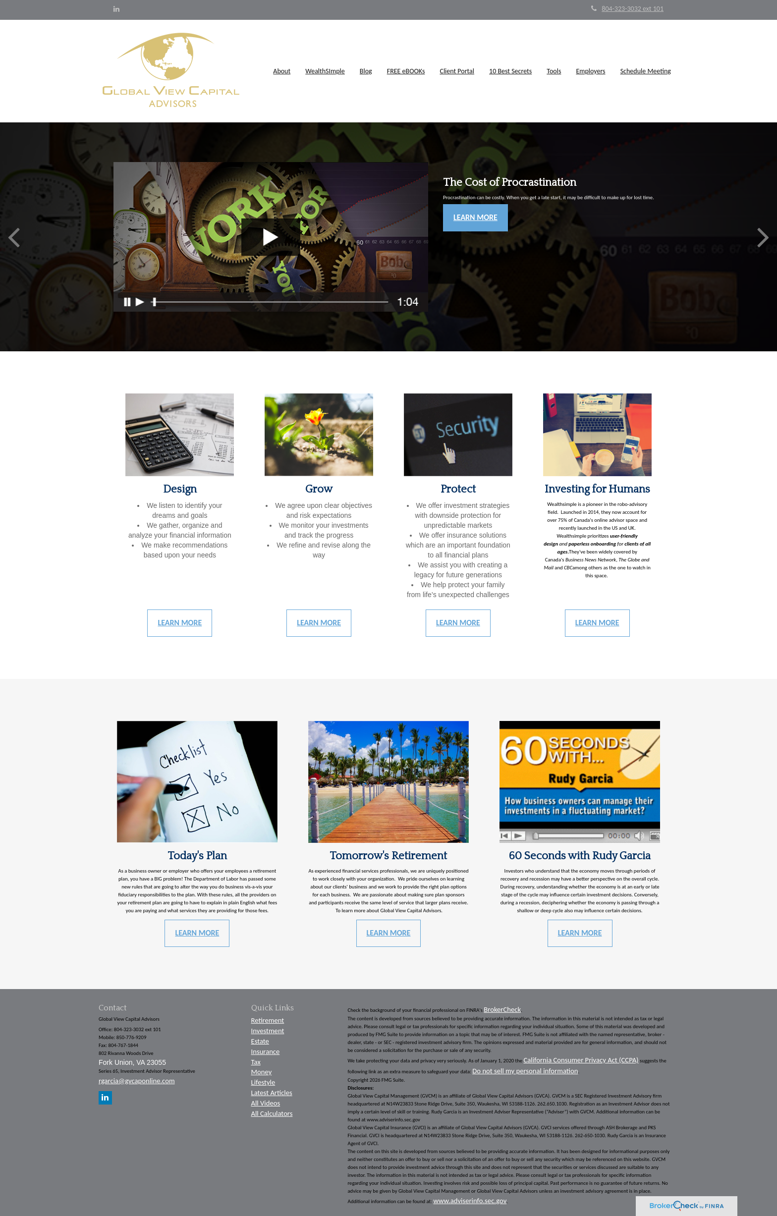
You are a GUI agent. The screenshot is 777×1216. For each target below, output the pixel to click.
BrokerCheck (502, 1009)
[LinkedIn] (116, 9)
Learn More (475, 217)
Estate (260, 1041)
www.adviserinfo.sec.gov (469, 1200)
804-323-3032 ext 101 (627, 8)
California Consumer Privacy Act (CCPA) (581, 1059)
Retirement (267, 1020)
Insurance (265, 1051)
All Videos (265, 1103)
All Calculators (272, 1113)
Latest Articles (271, 1092)
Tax (256, 1061)
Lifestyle (263, 1082)
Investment (267, 1030)
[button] (282, 71)
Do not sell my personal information (525, 1070)
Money (261, 1071)
